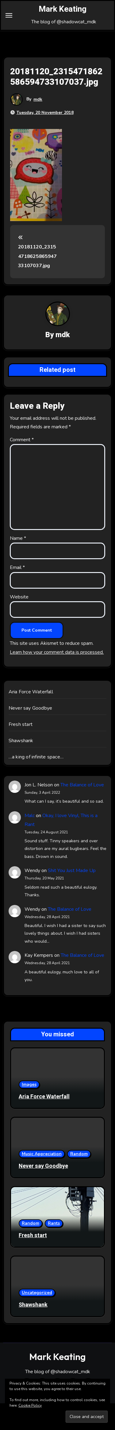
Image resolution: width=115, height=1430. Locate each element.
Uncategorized (37, 1293)
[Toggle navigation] (9, 15)
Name (18, 538)
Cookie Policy (30, 1405)
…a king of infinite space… (36, 757)
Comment (22, 439)
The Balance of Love (82, 784)
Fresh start (21, 724)
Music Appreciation (42, 1154)
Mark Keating (62, 9)
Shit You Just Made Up (72, 870)
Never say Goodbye (30, 708)
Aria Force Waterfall (31, 691)
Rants (54, 1223)
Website (19, 597)
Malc (30, 815)
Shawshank (21, 740)
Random (79, 1154)
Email (17, 567)
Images (29, 1084)
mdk (37, 99)
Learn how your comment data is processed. (57, 652)
